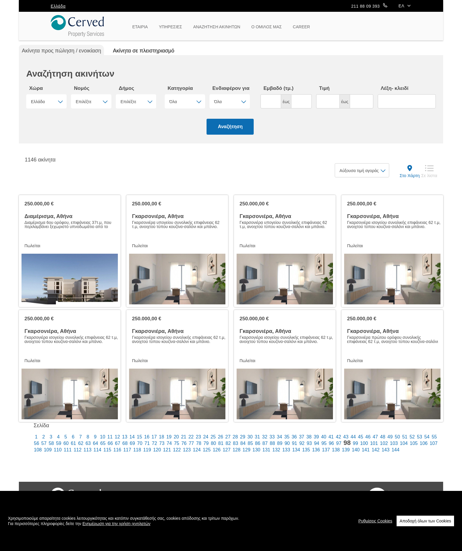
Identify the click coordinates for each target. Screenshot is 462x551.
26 (220, 437)
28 (235, 437)
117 (127, 450)
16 (146, 437)
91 (294, 443)
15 (139, 437)
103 (394, 443)
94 (316, 443)
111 (68, 450)
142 (376, 450)
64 (95, 443)
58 (51, 443)
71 (147, 443)
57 (44, 443)
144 (396, 450)
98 (347, 443)
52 (412, 437)
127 (227, 450)
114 (97, 450)
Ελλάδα (58, 6)
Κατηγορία (180, 88)
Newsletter (318, 496)
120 (157, 450)
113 (88, 450)
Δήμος (126, 88)
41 (331, 437)
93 (309, 443)
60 (66, 443)
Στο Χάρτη (410, 175)
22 (191, 437)
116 (117, 450)
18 (161, 437)
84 (243, 443)
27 (228, 437)
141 (366, 450)
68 (125, 443)
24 (205, 437)
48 (382, 437)
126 (217, 450)
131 (266, 450)
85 (250, 443)
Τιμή (324, 88)
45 (360, 437)
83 (235, 443)
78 (198, 443)
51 (404, 437)
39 (316, 437)
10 (102, 437)
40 (323, 437)
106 (424, 443)
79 (206, 443)
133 (286, 450)
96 (331, 443)
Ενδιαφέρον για (231, 88)
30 (250, 437)
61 (73, 443)
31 (257, 437)
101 (374, 443)
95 (324, 443)
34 (279, 437)
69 (132, 443)
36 (294, 437)
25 (213, 437)
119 (147, 450)
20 (176, 437)
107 (434, 443)
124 (197, 450)
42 (338, 437)
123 (187, 450)
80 (213, 443)
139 (346, 450)
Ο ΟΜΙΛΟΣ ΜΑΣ (266, 26)
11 (110, 437)
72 (154, 443)
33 (272, 437)
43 (346, 437)
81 (220, 443)
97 (338, 443)
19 (168, 437)
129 (246, 450)
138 (336, 450)
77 (191, 443)
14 (132, 437)
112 (78, 450)
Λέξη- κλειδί (394, 88)
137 (326, 450)
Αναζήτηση (230, 126)
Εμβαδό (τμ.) (278, 88)
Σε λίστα (429, 175)
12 (117, 437)
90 (287, 443)
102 (384, 443)
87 (265, 443)
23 (198, 437)
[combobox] (46, 101)
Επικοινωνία (282, 496)
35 (287, 437)
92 (302, 443)
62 (80, 443)
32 (265, 437)
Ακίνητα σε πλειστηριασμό (143, 51)
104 (404, 443)
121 (167, 450)
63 (88, 443)
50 (397, 437)
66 (110, 443)
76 (184, 443)
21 (183, 437)
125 (207, 450)
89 (280, 443)
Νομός (81, 88)
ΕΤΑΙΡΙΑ (140, 26)
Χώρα (36, 88)
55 (434, 437)
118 (137, 450)
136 (316, 450)
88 (272, 443)
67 (117, 443)
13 (124, 437)
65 (102, 443)
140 (356, 450)
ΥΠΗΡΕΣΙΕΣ (170, 26)
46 (368, 437)
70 (139, 443)
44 (353, 437)
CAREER (301, 26)
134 (296, 450)
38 (309, 437)
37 (301, 437)
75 (176, 443)
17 (154, 437)
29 (242, 437)
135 (306, 450)
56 (36, 443)
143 (386, 450)
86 (257, 443)
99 (355, 443)
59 (58, 443)
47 (375, 437)
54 (427, 437)
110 (58, 450)
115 (107, 450)
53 (419, 437)
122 (177, 450)
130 (256, 450)
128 (236, 450)
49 (390, 437)
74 (169, 443)
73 (161, 443)
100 (364, 443)
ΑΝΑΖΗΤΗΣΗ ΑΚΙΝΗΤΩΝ (216, 26)
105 (414, 443)
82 (228, 443)
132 (276, 450)
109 (48, 450)
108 (38, 450)
